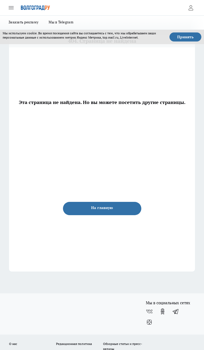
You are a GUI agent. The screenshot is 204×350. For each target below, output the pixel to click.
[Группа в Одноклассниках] (162, 311)
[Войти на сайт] (190, 7)
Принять (185, 37)
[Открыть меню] (11, 7)
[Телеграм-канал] (175, 311)
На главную (102, 207)
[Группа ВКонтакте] (149, 311)
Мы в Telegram (61, 22)
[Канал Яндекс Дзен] (149, 322)
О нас (13, 344)
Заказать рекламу (23, 22)
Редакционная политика (74, 344)
